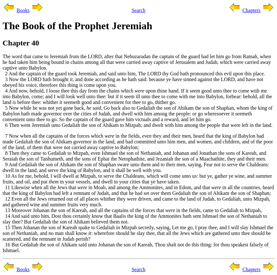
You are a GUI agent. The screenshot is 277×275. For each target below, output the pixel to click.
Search (139, 10)
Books (23, 10)
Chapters (251, 10)
